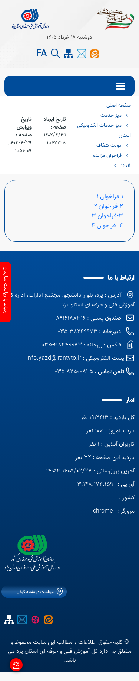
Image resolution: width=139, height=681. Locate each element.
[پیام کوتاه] (81, 53)
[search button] (55, 53)
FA (41, 54)
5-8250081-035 (73, 372)
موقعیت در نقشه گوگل (35, 592)
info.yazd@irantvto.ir (53, 358)
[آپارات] (35, 619)
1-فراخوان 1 (110, 196)
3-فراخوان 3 (107, 215)
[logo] (32, 553)
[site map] (68, 53)
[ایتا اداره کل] (94, 53)
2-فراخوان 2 (108, 206)
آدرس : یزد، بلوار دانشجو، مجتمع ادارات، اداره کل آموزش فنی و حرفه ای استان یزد (71, 300)
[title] (30, 18)
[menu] (69, 86)
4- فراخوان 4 (106, 225)
